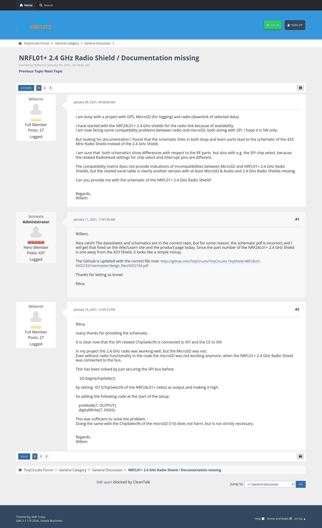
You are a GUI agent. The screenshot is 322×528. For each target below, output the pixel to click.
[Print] (300, 88)
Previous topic (31, 72)
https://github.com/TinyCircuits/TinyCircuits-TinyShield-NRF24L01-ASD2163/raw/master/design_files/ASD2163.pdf (176, 265)
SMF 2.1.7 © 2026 (29, 520)
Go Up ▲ (299, 518)
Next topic (54, 72)
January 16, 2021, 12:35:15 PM (97, 311)
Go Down (27, 89)
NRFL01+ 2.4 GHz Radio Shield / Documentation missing (122, 58)
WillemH (35, 100)
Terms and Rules (275, 518)
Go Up (25, 458)
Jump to (236, 486)
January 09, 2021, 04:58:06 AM (97, 103)
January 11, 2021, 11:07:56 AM (97, 220)
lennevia (35, 218)
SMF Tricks (39, 517)
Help (253, 518)
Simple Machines (56, 520)
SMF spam (104, 484)
